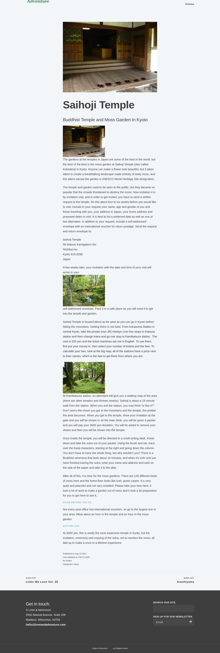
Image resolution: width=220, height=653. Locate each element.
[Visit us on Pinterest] (34, 631)
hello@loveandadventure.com (46, 624)
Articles (189, 4)
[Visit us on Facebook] (27, 631)
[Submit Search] (191, 608)
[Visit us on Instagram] (30, 631)
